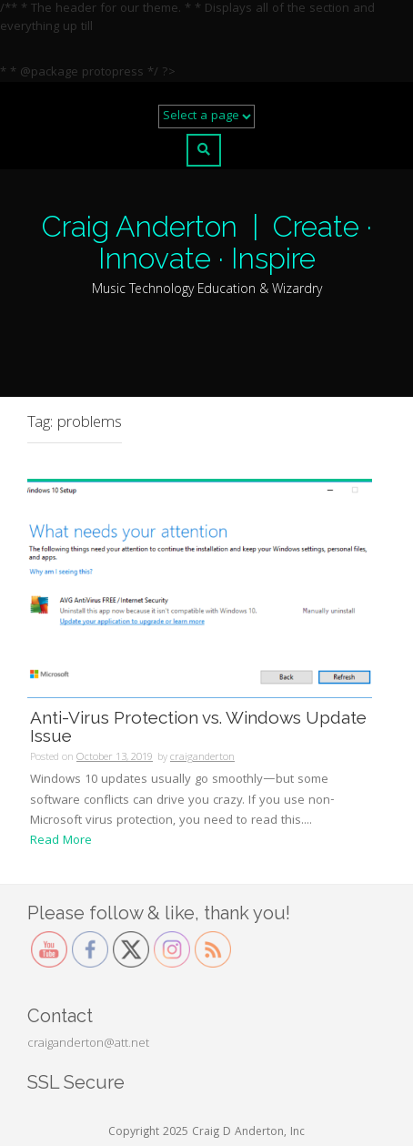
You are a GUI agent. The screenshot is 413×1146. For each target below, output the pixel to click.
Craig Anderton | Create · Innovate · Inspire (207, 242)
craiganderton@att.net (88, 1044)
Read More (61, 841)
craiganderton (202, 757)
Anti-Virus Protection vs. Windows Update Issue (198, 726)
